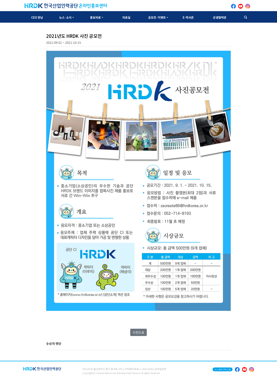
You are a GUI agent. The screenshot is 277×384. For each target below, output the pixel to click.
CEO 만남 (37, 17)
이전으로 (138, 332)
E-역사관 (188, 17)
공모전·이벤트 (157, 17)
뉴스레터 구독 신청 (222, 369)
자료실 (126, 17)
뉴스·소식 (65, 17)
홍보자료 (95, 17)
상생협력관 (219, 17)
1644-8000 (147, 369)
